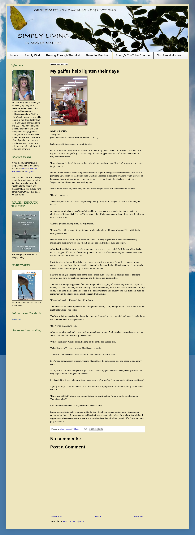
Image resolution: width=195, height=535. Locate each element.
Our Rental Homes (169, 55)
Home (14, 55)
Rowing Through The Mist (63, 55)
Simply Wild (32, 55)
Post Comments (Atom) (73, 521)
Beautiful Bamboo (97, 55)
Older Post (139, 516)
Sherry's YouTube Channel (133, 55)
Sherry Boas (16, 319)
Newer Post (56, 516)
